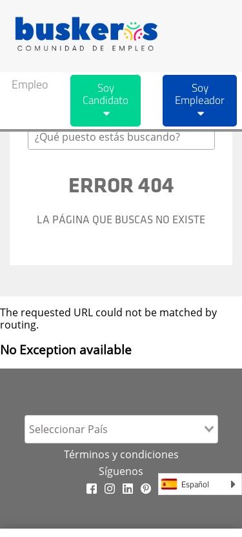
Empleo (30, 84)
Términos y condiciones (121, 454)
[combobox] (121, 137)
